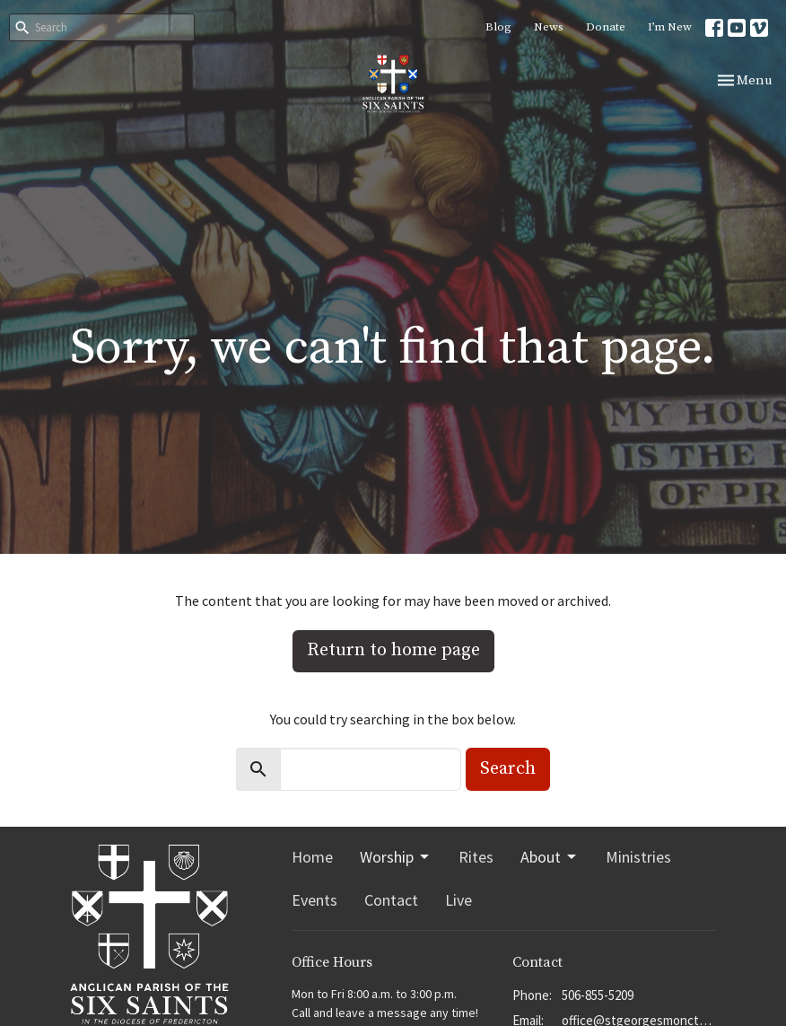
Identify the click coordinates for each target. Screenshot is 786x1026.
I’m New (670, 27)
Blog (498, 27)
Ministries (638, 856)
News (548, 27)
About (549, 856)
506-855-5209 (597, 995)
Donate (605, 27)
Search (508, 769)
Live (458, 900)
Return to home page (393, 650)
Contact (391, 900)
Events (314, 900)
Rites (475, 856)
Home (312, 856)
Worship (396, 856)
